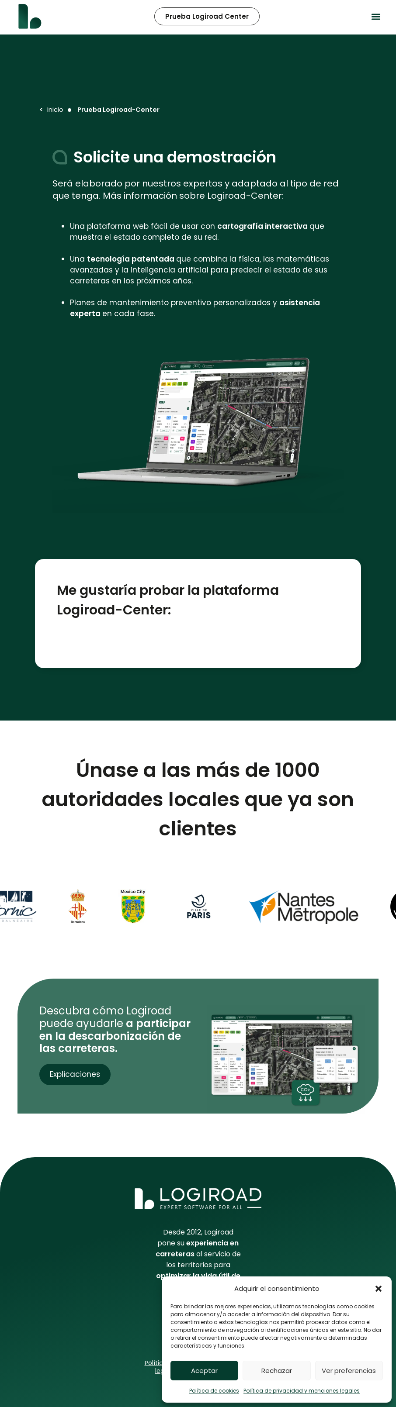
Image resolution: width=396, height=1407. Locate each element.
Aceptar (204, 1370)
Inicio (55, 109)
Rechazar (276, 1370)
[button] (378, 1288)
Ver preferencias (349, 1370)
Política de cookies (214, 1390)
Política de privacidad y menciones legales (301, 1390)
